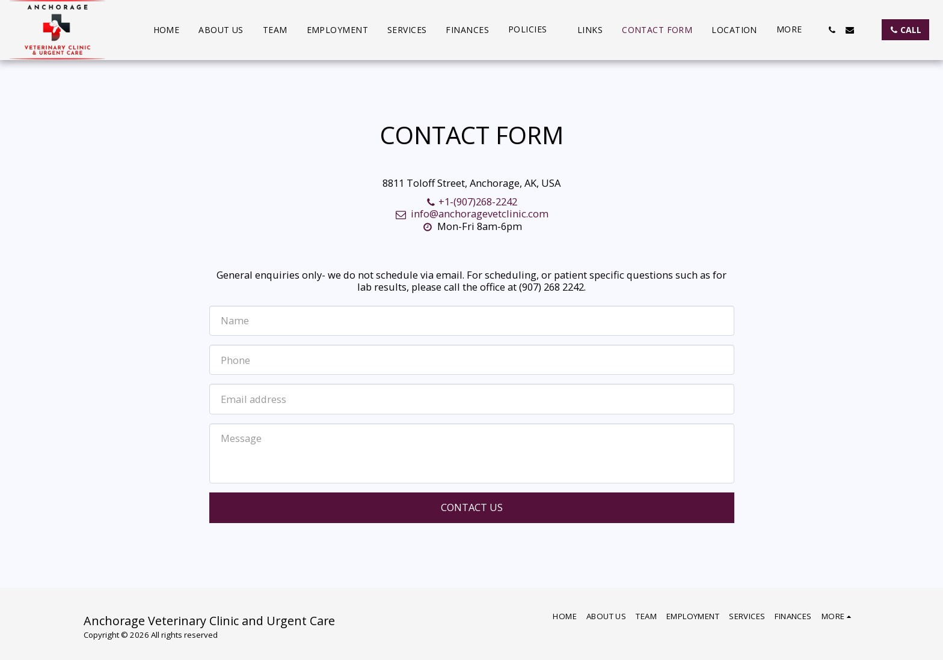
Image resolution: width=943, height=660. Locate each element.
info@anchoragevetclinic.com (471, 213)
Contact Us (472, 507)
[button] (533, 29)
